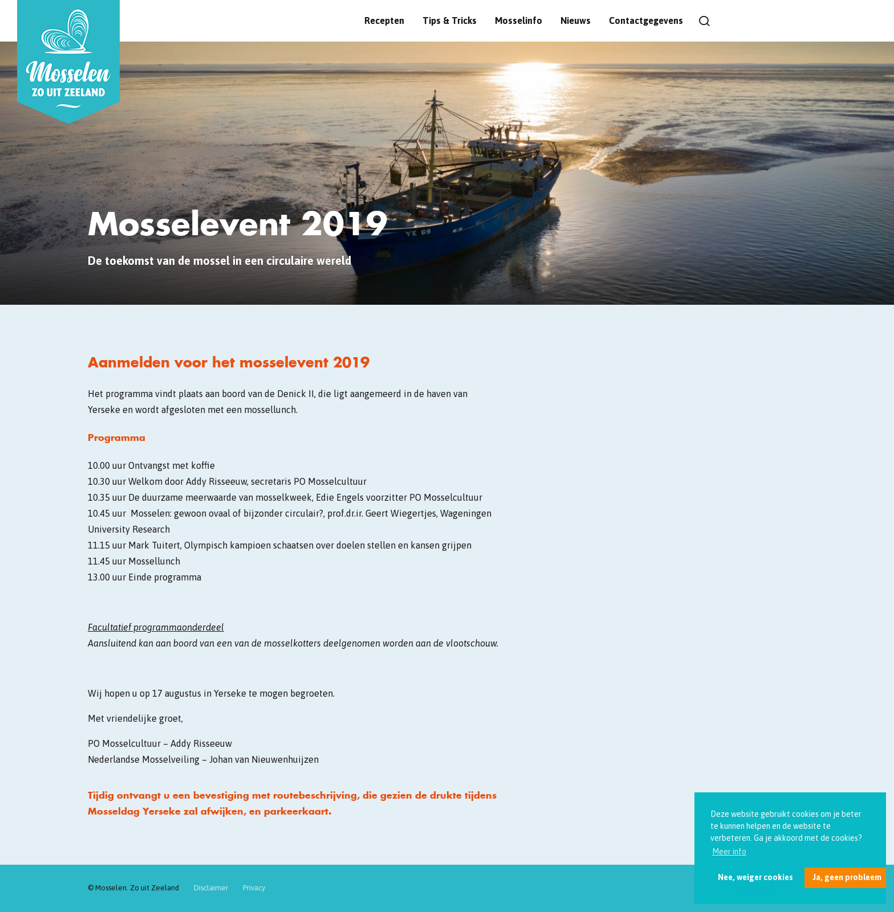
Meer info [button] (729, 851)
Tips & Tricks (449, 20)
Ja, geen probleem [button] (846, 877)
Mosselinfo (518, 20)
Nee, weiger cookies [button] (755, 877)
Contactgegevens (646, 20)
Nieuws (575, 20)
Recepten (384, 20)
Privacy (254, 888)
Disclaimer (211, 888)
